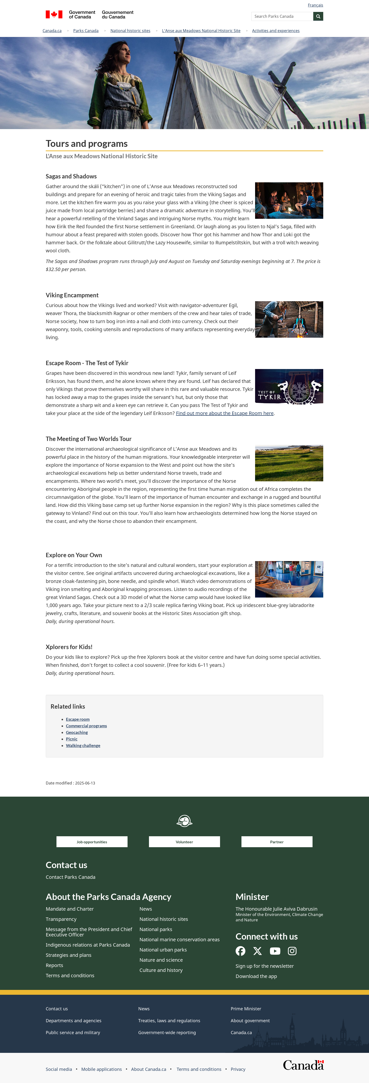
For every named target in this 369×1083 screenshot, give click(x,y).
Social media (59, 1069)
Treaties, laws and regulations (169, 1020)
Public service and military (73, 1032)
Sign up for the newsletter (265, 966)
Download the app (256, 976)
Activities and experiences (276, 30)
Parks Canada (86, 30)
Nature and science (161, 960)
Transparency (61, 919)
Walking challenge (83, 745)
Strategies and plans (69, 955)
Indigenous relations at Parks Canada (88, 945)
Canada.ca (52, 30)
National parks (155, 929)
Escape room (78, 719)
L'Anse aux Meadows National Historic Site (201, 30)
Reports (54, 965)
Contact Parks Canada (70, 877)
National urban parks (163, 949)
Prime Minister (246, 1009)
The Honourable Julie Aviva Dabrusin (279, 914)
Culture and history (161, 970)
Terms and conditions (70, 975)
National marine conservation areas (179, 939)
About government (250, 1020)
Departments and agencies (73, 1020)
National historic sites (130, 30)
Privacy (238, 1069)
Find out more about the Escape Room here (225, 413)
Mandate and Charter (70, 909)
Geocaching (77, 732)
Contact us (57, 1009)
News (145, 909)
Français (315, 5)
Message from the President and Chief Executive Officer (89, 932)
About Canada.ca (148, 1069)
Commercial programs (86, 725)
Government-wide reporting (167, 1032)
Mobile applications (101, 1069)
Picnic (71, 738)
